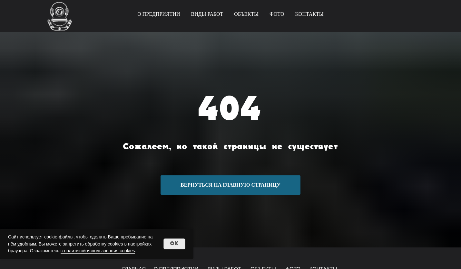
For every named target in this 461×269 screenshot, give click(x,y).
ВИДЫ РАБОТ (207, 14)
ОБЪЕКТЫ (246, 14)
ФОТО (277, 14)
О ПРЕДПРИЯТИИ (158, 14)
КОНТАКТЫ (309, 14)
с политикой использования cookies (98, 250)
